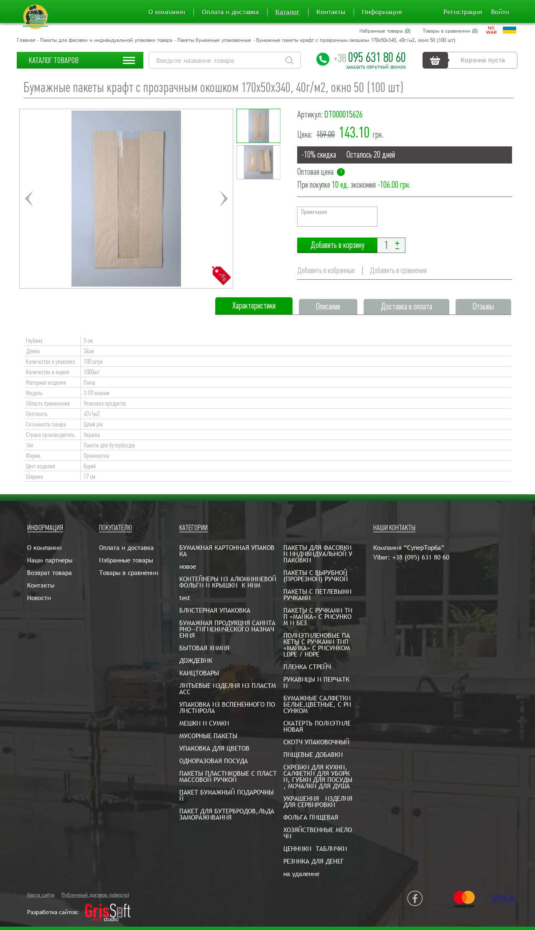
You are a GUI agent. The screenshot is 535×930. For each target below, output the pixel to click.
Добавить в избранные (326, 270)
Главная (26, 40)
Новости (39, 598)
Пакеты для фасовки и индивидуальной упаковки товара (106, 40)
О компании (166, 12)
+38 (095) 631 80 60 (420, 557)
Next (223, 199)
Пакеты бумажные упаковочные (214, 40)
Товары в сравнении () (450, 30)
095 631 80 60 (370, 57)
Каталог (287, 12)
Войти (500, 12)
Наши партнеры (49, 560)
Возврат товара (49, 573)
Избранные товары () (384, 30)
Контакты (330, 12)
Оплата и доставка (230, 12)
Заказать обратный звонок (376, 67)
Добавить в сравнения (398, 270)
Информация (382, 12)
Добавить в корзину (337, 245)
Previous (29, 199)
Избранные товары (126, 560)
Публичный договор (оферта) (95, 894)
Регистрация (462, 12)
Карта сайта (40, 894)
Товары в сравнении (128, 573)
